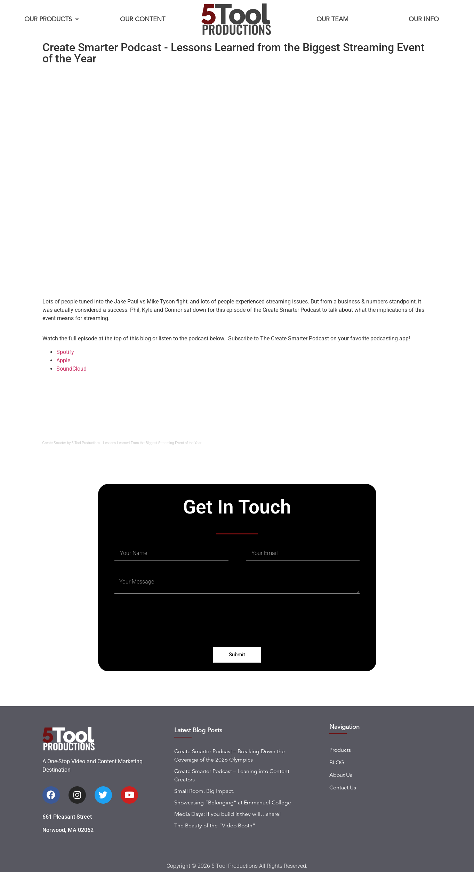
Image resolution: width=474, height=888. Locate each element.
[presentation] (167, 627)
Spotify (65, 352)
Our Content (142, 19)
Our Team (332, 19)
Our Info (424, 19)
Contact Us (342, 803)
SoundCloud (71, 368)
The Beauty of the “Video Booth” (214, 840)
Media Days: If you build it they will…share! (227, 829)
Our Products (51, 19)
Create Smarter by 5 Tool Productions (71, 443)
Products (340, 765)
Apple (64, 360)
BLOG (336, 777)
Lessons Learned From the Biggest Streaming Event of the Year (152, 443)
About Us (340, 790)
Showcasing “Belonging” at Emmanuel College (232, 817)
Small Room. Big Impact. (204, 806)
